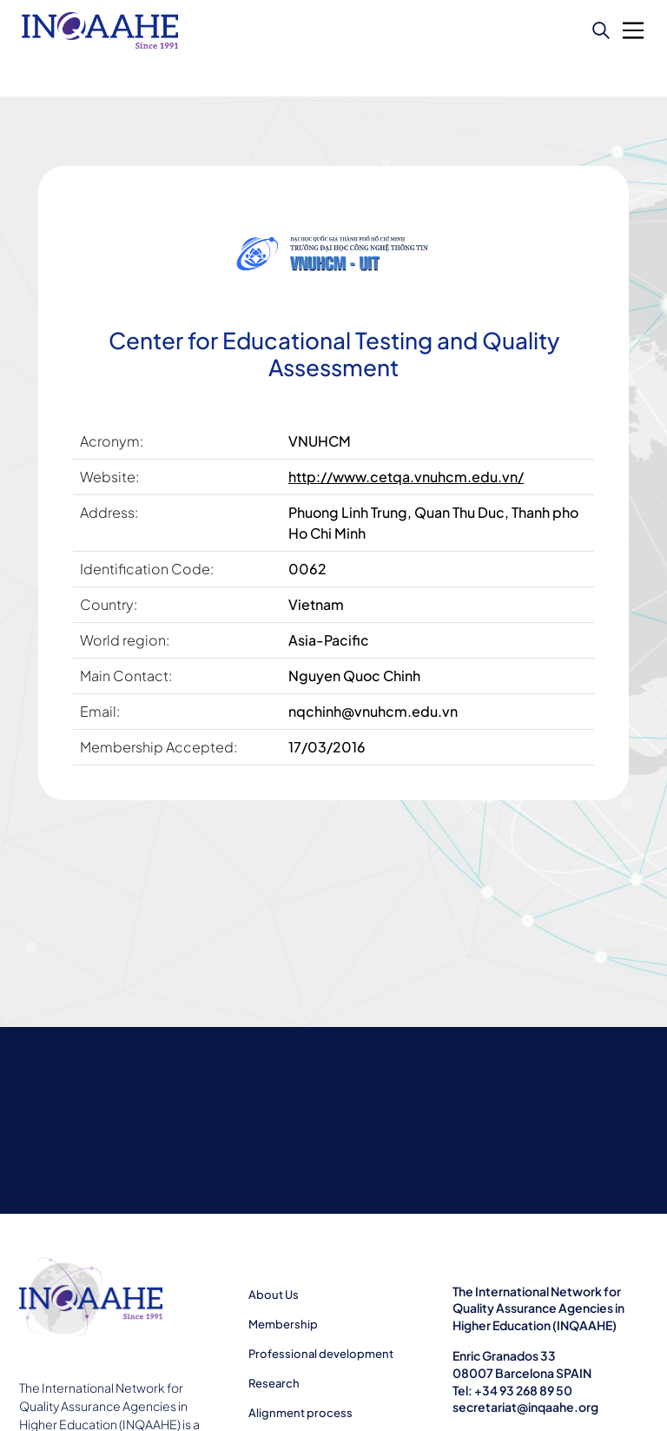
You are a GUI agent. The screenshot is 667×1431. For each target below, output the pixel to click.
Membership (283, 1324)
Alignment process (300, 1413)
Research (274, 1383)
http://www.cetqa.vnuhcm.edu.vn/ (406, 476)
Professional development (320, 1354)
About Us (273, 1295)
